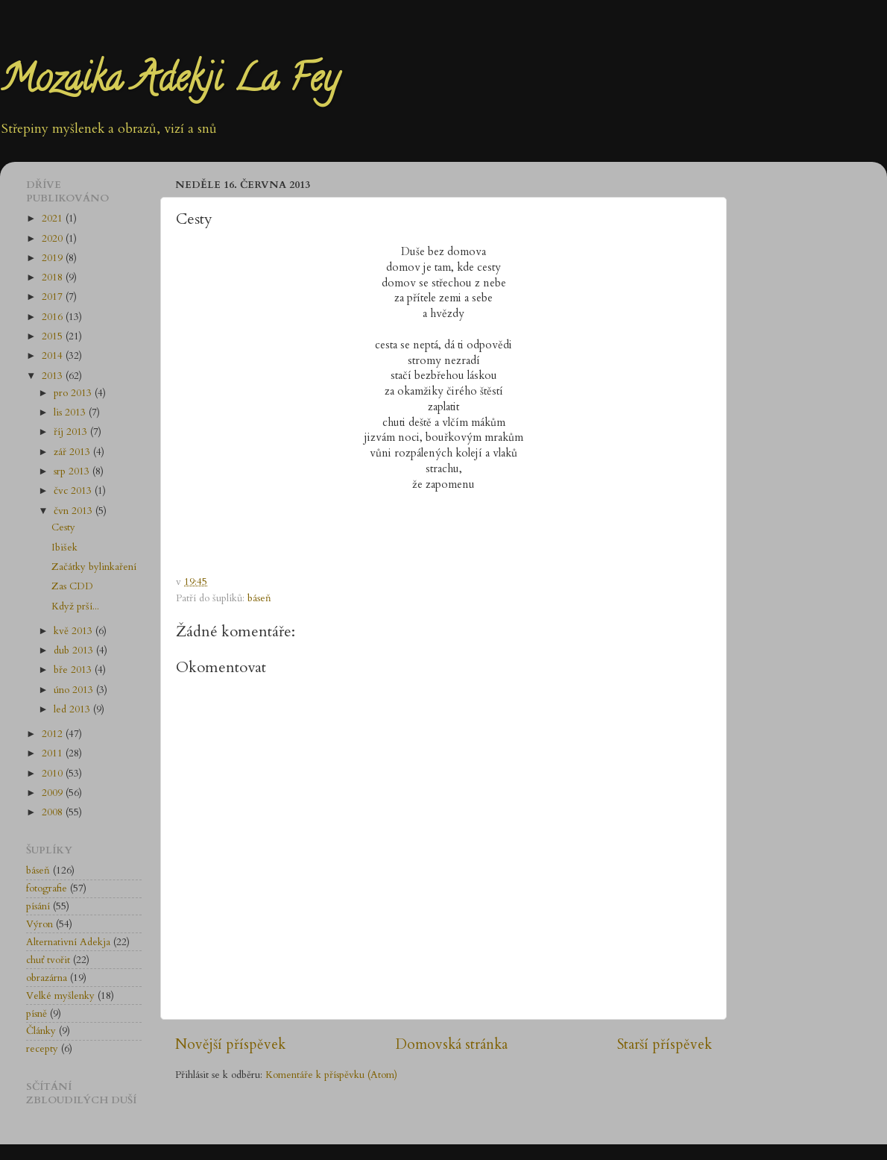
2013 (54, 376)
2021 (54, 218)
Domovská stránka (452, 1044)
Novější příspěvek (230, 1044)
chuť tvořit (48, 960)
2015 (54, 336)
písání (38, 906)
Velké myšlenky (60, 996)
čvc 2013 (74, 491)
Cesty (63, 527)
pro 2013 (74, 393)
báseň (259, 598)
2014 (54, 356)
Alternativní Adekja (68, 942)
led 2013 (73, 709)
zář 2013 (73, 452)
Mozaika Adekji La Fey (169, 83)
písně (36, 1014)
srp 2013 (73, 471)
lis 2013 (71, 412)
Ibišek (64, 547)
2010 (54, 773)
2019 (54, 258)
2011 (54, 753)
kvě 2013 (74, 631)
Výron (39, 924)
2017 (54, 297)
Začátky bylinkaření (93, 567)
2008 (54, 812)
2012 (54, 734)
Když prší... (75, 606)
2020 (54, 238)
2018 (54, 277)
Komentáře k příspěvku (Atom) (331, 1075)
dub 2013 (75, 650)
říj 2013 (72, 432)
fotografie (46, 888)
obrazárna (46, 978)
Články (41, 1031)
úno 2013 (75, 690)
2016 (54, 317)
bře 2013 (74, 670)
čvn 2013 (74, 511)
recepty (42, 1049)
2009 (54, 793)
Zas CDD (72, 586)
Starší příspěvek (664, 1044)
